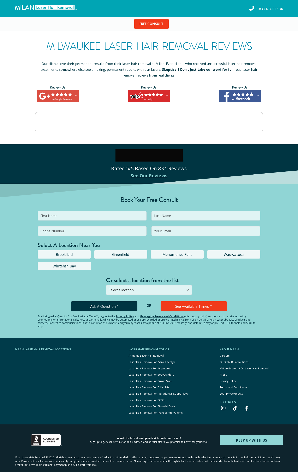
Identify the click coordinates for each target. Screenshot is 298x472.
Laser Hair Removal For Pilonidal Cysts (152, 399)
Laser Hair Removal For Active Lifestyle (152, 360)
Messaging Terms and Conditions (162, 315)
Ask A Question (104, 306)
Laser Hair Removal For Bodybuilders (151, 371)
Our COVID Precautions (234, 360)
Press (223, 371)
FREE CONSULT (151, 24)
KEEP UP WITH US (251, 432)
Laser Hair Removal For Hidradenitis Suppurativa (158, 388)
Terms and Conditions (233, 383)
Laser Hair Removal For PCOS (147, 394)
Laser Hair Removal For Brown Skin (150, 377)
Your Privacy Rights (231, 388)
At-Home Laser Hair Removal (146, 355)
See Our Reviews (149, 175)
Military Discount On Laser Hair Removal (244, 366)
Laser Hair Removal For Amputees (149, 366)
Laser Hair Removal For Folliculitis (149, 383)
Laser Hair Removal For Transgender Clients (156, 405)
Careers (225, 355)
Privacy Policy (125, 315)
